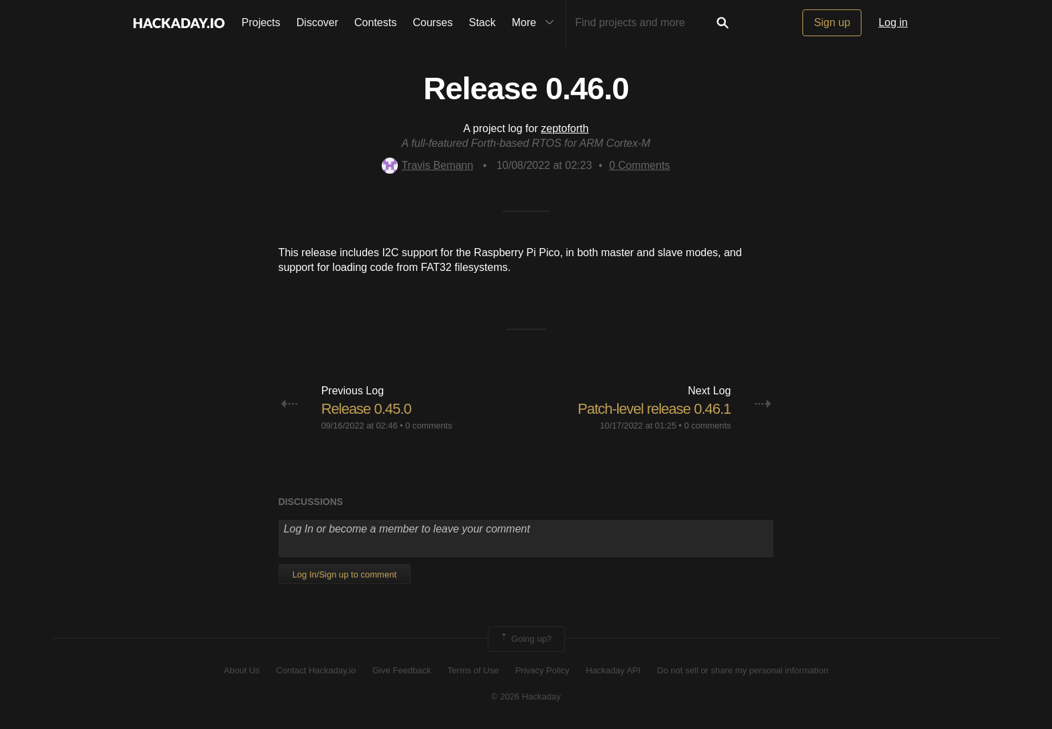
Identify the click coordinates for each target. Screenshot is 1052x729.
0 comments (428, 425)
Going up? (525, 639)
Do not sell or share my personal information (742, 670)
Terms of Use (473, 670)
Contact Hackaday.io (316, 670)
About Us (242, 670)
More (536, 23)
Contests (375, 22)
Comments (639, 165)
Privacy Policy (542, 670)
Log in (893, 22)
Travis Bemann (427, 165)
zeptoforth (564, 128)
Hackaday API (613, 670)
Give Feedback (401, 670)
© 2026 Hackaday (526, 696)
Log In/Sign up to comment (345, 574)
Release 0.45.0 (366, 408)
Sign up (832, 22)
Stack (482, 22)
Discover (317, 22)
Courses (433, 22)
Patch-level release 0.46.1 (654, 408)
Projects (261, 22)
